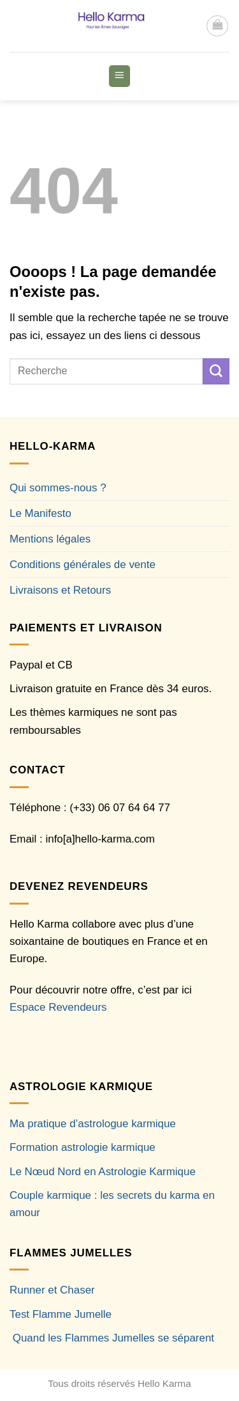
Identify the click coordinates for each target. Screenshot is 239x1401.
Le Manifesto (40, 513)
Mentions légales (50, 539)
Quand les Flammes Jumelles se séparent (113, 1338)
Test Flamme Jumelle (61, 1314)
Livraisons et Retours (60, 590)
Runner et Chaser (52, 1290)
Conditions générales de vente (83, 564)
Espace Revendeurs (58, 1007)
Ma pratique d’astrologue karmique (93, 1124)
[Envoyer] (216, 371)
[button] (217, 26)
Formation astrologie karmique (83, 1147)
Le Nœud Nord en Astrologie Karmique (103, 1172)
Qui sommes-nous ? (58, 488)
